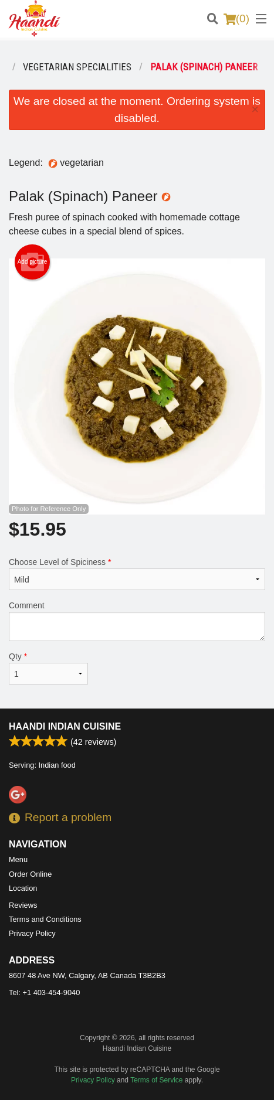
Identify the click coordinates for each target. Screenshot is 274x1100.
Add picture (33, 262)
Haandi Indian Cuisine (65, 726)
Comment (137, 621)
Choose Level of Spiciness (137, 573)
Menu (18, 859)
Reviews (23, 905)
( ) (236, 19)
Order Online (30, 874)
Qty (48, 668)
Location (23, 888)
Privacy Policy (32, 933)
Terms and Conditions (45, 919)
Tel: (44, 992)
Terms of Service (156, 1080)
